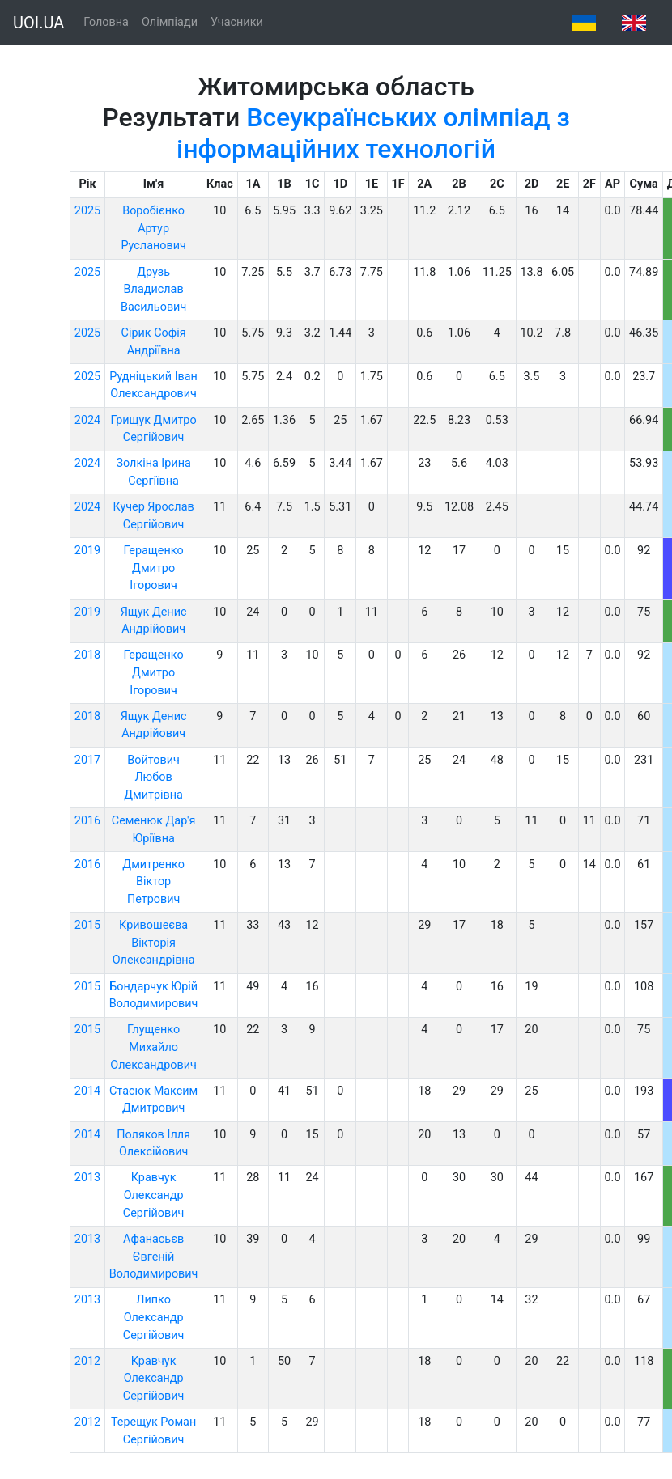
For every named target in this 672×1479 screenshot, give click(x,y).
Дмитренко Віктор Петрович (153, 882)
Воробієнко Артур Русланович (153, 228)
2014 (87, 1091)
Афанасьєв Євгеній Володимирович (153, 1256)
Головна (106, 22)
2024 (87, 420)
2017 (87, 760)
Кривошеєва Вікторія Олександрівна (154, 942)
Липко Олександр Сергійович (154, 1317)
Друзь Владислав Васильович (153, 289)
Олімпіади (170, 22)
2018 (87, 655)
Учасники (237, 22)
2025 (87, 211)
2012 (87, 1361)
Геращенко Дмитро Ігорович (154, 568)
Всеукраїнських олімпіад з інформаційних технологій (373, 132)
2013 (87, 1177)
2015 (87, 925)
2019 (87, 550)
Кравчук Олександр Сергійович (154, 1195)
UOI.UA (38, 22)
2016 (87, 821)
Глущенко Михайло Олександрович (153, 1047)
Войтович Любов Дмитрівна (153, 777)
